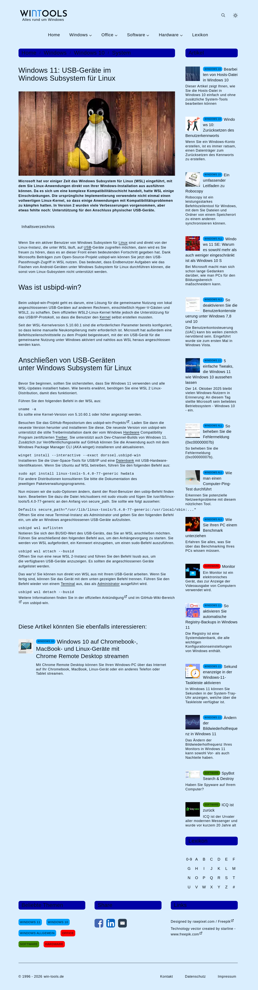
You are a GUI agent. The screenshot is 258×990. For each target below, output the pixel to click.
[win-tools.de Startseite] (43, 15)
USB (87, 247)
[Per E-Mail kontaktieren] (122, 924)
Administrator (108, 584)
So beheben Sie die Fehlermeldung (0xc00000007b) (208, 434)
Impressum (227, 976)
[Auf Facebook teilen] (99, 924)
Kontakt (166, 976)
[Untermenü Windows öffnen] (90, 35)
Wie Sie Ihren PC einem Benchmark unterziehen (211, 527)
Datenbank (125, 461)
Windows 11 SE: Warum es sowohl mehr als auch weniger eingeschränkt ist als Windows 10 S (211, 250)
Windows (78, 35)
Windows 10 (89, 53)
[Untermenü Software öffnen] (147, 35)
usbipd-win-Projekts (109, 423)
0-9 (189, 859)
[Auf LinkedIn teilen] (110, 924)
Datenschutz (195, 976)
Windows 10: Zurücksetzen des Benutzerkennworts (210, 127)
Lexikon (200, 35)
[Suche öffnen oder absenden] (223, 15)
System (121, 53)
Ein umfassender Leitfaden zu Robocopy (207, 183)
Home (54, 35)
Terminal (68, 584)
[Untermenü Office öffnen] (115, 35)
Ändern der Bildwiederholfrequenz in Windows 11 (211, 726)
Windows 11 (30, 922)
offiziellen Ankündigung (104, 598)
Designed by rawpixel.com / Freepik (201, 921)
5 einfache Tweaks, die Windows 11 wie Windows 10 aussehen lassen (209, 372)
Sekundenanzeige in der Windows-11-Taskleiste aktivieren (211, 674)
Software (136, 35)
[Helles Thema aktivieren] (235, 15)
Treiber (61, 437)
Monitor (228, 566)
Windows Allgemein (37, 933)
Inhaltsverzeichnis (38, 227)
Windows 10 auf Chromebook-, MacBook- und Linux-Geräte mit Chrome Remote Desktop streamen (87, 648)
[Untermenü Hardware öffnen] (181, 35)
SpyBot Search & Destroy (218, 776)
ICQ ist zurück (218, 807)
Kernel (105, 317)
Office (107, 35)
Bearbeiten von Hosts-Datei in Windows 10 (220, 74)
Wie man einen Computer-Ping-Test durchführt (208, 481)
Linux (123, 243)
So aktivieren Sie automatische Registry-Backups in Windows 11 (211, 617)
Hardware (169, 35)
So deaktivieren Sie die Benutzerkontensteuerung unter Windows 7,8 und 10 (211, 311)
